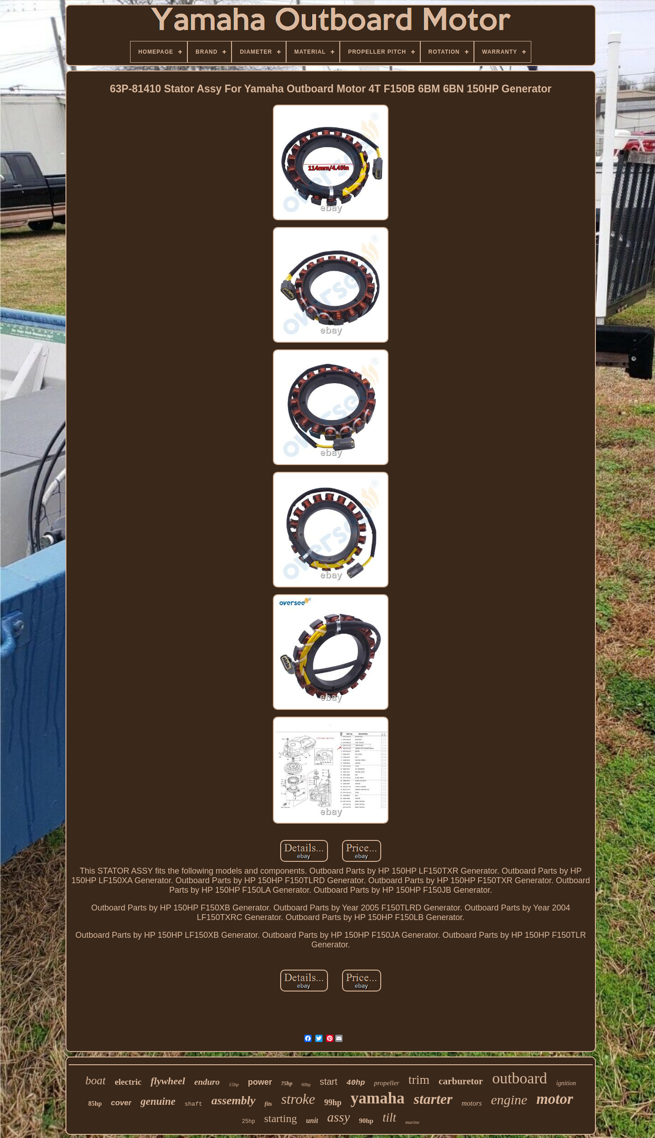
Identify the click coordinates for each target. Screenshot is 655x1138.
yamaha (378, 1098)
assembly (234, 1100)
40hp (356, 1082)
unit (312, 1120)
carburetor (460, 1081)
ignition (566, 1083)
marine (412, 1122)
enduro (207, 1082)
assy (338, 1117)
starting (280, 1118)
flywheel (168, 1081)
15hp (234, 1084)
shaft (193, 1104)
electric (128, 1082)
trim (419, 1079)
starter (432, 1099)
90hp (366, 1120)
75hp (286, 1083)
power (260, 1082)
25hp (248, 1121)
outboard (519, 1078)
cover (121, 1102)
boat (96, 1080)
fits (268, 1103)
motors (472, 1103)
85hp (95, 1103)
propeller (386, 1083)
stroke (298, 1099)
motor (554, 1099)
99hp (333, 1102)
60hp (306, 1084)
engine (509, 1099)
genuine (158, 1101)
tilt (389, 1117)
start (329, 1082)
